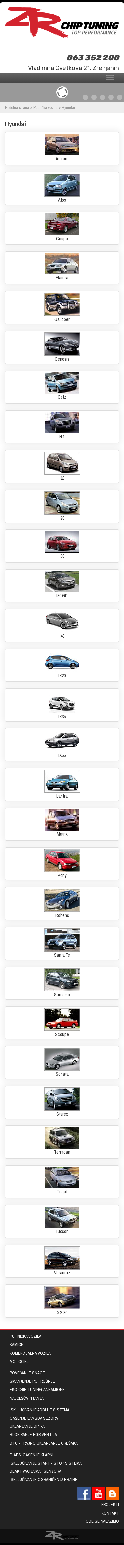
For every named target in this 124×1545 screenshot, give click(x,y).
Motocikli (20, 1361)
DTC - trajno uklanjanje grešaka (44, 1443)
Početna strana (17, 107)
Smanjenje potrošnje (32, 1381)
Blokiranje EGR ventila (33, 1434)
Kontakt (110, 1513)
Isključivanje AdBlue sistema (39, 1410)
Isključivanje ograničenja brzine (43, 1479)
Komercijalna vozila (30, 1353)
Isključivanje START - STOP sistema (46, 1463)
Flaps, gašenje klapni (31, 1455)
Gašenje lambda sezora (34, 1418)
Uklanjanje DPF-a (27, 1426)
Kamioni (17, 1344)
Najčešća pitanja (27, 1398)
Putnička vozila (45, 107)
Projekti (110, 1504)
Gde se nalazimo (102, 1521)
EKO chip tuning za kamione (37, 1389)
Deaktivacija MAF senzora (35, 1471)
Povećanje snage (27, 1373)
